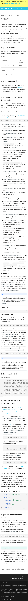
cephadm (20, 87)
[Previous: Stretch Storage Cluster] (2, 577)
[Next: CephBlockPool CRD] (18, 577)
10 (1, 393)
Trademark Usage (6, 593)
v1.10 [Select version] (16, 8)
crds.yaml (6, 409)
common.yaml (18, 407)
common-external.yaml (13, 411)
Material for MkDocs (10, 595)
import (9, 424)
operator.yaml (14, 409)
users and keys (19, 543)
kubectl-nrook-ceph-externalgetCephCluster (17, 448)
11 (1, 394)
